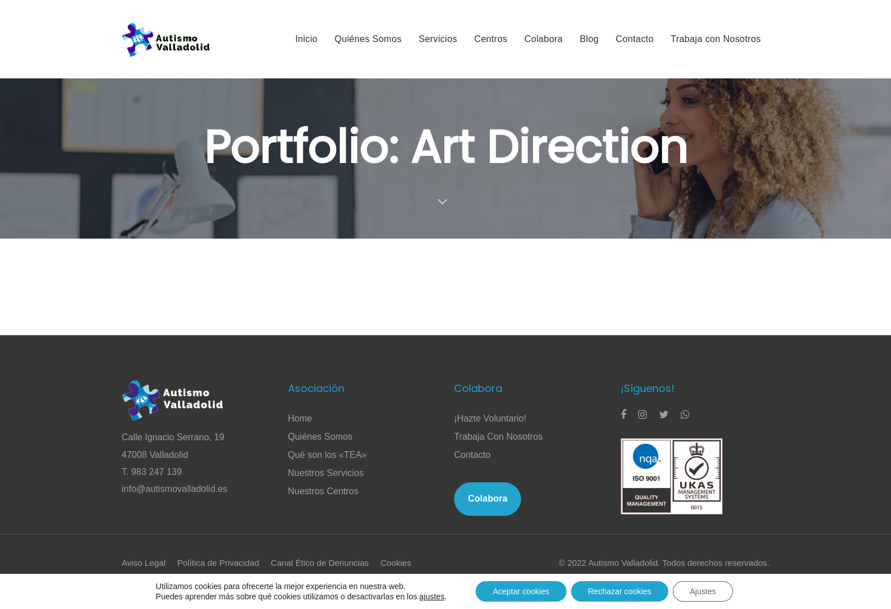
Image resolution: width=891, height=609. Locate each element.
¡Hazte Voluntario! (490, 418)
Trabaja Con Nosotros (498, 436)
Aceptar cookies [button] (521, 591)
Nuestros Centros (323, 491)
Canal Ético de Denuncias (319, 563)
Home (300, 418)
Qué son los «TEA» (327, 455)
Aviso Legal (143, 563)
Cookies (396, 563)
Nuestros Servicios (326, 473)
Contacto (472, 455)
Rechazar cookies (619, 591)
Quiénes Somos (320, 436)
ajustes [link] (431, 596)
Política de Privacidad (218, 563)
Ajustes (703, 591)
